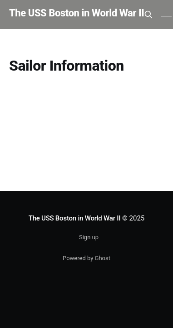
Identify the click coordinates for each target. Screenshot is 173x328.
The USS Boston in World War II (76, 13)
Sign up (89, 237)
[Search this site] (148, 14)
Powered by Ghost (86, 258)
